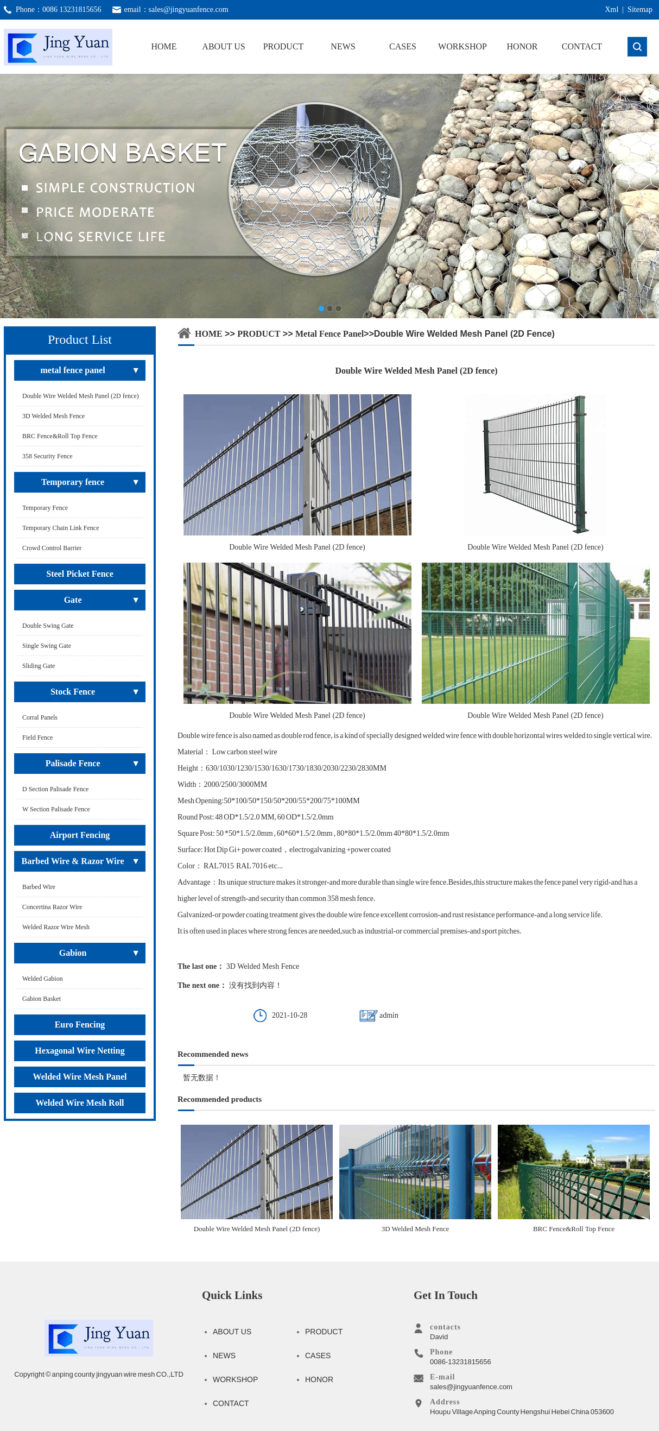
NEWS (343, 46)
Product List (80, 339)
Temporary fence (72, 482)
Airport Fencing (80, 835)
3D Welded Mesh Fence (262, 966)
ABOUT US (223, 46)
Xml (611, 9)
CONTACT (582, 46)
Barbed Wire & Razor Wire (73, 861)
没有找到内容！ (255, 985)
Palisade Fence (73, 763)
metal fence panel (73, 370)
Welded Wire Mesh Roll (79, 1102)
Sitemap (640, 9)
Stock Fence (72, 691)
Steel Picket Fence (79, 573)
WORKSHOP (462, 46)
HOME (163, 46)
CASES (402, 46)
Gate (73, 599)
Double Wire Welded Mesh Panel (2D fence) (257, 1179)
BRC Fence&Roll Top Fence (574, 1179)
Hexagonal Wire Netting (79, 1050)
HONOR (522, 46)
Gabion (73, 952)
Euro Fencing (80, 1024)
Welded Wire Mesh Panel (80, 1076)
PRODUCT (283, 46)
